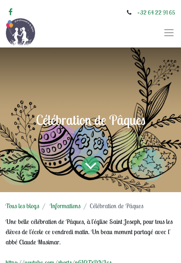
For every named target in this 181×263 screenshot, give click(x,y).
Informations (65, 206)
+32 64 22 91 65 (156, 12)
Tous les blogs (22, 206)
